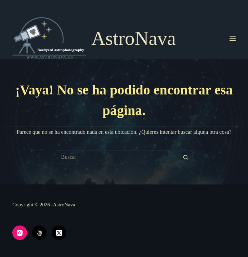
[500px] (39, 233)
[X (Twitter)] (59, 233)
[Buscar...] (117, 157)
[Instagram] (19, 233)
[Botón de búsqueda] (186, 157)
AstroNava (133, 38)
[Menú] (233, 38)
